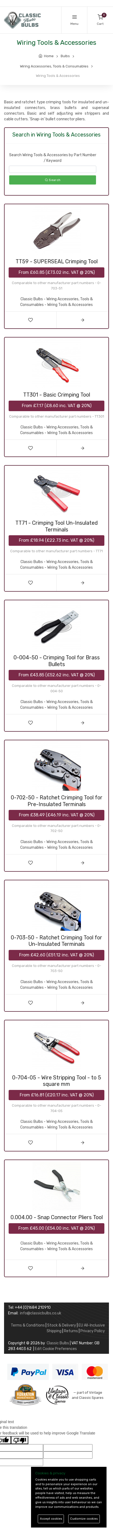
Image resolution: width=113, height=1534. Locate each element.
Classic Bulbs (58, 1343)
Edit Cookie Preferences (56, 1348)
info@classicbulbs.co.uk (40, 1313)
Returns (71, 1331)
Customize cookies (84, 1519)
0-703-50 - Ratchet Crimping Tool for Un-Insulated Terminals (56, 941)
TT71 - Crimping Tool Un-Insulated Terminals (56, 526)
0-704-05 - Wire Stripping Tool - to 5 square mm (56, 1081)
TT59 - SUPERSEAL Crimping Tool (57, 261)
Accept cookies (51, 1519)
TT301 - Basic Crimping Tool (56, 395)
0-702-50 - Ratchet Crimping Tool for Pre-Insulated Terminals (56, 801)
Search (52, 180)
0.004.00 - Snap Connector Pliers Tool (57, 1217)
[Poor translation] (19, 1440)
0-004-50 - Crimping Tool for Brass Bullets (56, 660)
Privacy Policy (92, 1331)
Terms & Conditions (28, 1325)
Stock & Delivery (61, 1325)
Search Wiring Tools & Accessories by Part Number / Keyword (52, 158)
